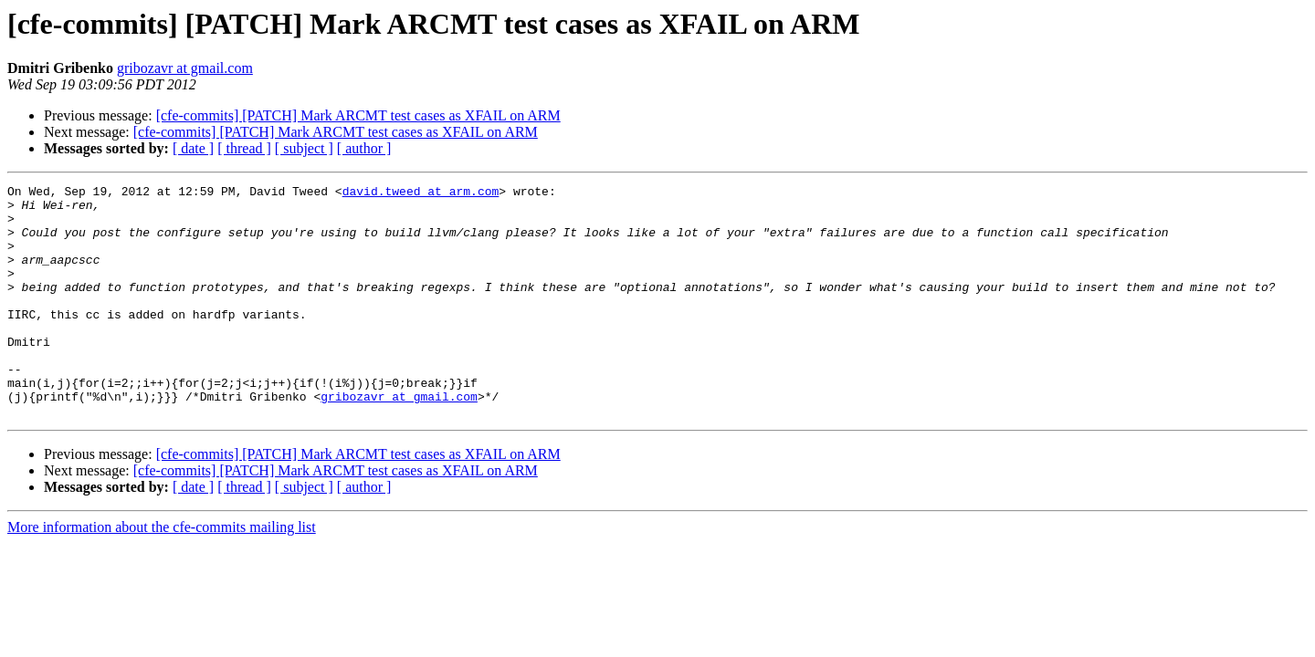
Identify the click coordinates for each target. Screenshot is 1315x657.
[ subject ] (304, 148)
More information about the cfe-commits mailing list (161, 573)
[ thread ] (244, 148)
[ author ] (364, 148)
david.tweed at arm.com (421, 193)
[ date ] (193, 148)
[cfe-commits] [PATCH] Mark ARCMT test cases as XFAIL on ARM (358, 115)
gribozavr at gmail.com (185, 68)
